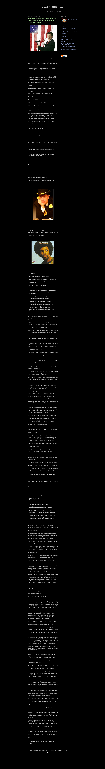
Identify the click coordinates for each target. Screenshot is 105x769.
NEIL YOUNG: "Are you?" (66, 39)
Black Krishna (52, 7)
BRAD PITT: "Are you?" (66, 38)
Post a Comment (32, 759)
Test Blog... (63, 26)
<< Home (30, 762)
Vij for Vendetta (64, 41)
